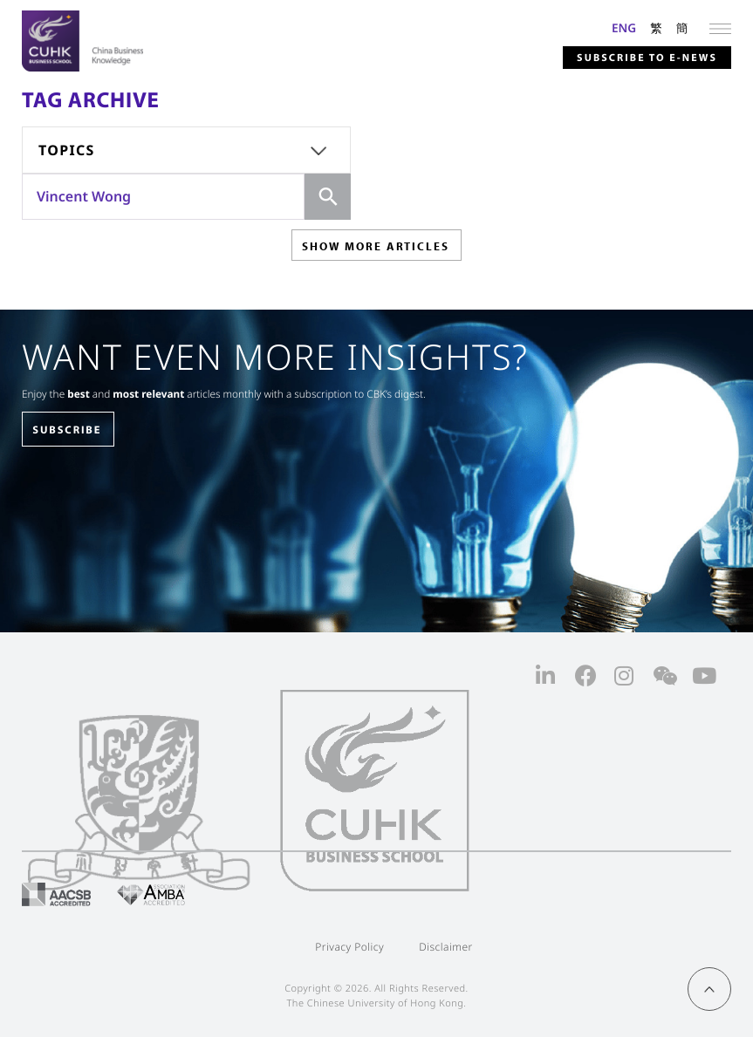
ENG (624, 27)
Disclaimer (446, 946)
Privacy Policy (349, 946)
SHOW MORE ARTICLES (375, 246)
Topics (66, 150)
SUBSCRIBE (66, 430)
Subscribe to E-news (647, 58)
